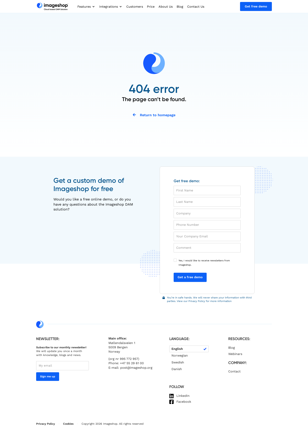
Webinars (235, 354)
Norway (114, 352)
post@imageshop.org (136, 368)
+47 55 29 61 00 (132, 364)
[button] (86, 6)
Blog (231, 348)
